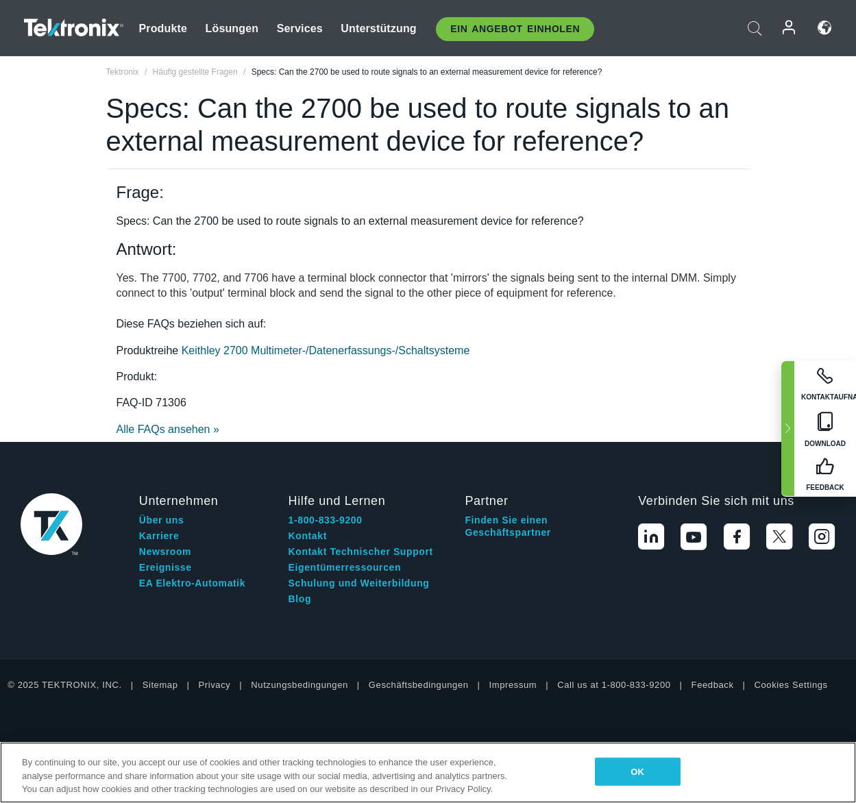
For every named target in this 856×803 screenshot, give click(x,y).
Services (300, 28)
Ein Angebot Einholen (515, 28)
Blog (300, 598)
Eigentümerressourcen (345, 567)
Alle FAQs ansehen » (168, 429)
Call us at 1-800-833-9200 (613, 685)
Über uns (161, 520)
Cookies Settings (791, 685)
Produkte (162, 28)
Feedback (713, 685)
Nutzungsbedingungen (299, 685)
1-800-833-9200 (326, 520)
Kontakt (308, 535)
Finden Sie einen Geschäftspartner (508, 526)
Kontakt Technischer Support (361, 551)
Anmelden (789, 28)
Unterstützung (379, 28)
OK (637, 771)
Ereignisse (165, 567)
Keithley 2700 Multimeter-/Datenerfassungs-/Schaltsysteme (326, 350)
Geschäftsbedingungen (419, 685)
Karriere (159, 535)
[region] (428, 772)
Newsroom (165, 551)
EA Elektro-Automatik (192, 583)
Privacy (215, 685)
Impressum (513, 685)
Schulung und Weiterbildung (359, 583)
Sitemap (160, 685)
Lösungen (232, 28)
